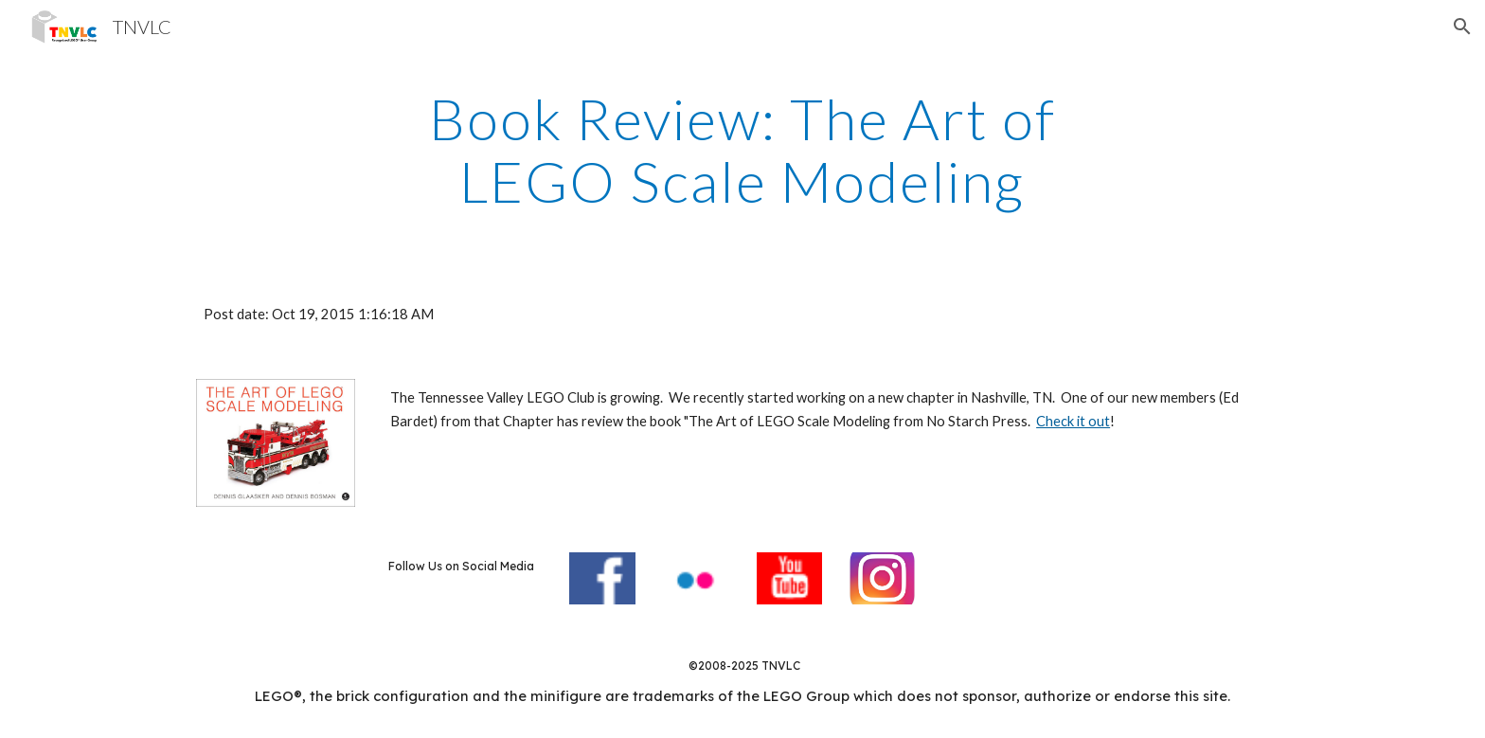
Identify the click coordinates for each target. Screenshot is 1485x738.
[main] (742, 150)
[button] (1462, 26)
